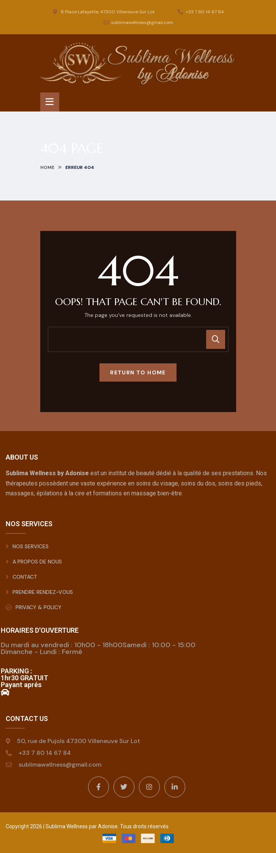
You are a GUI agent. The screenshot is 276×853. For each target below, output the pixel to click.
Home (47, 167)
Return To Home (138, 372)
